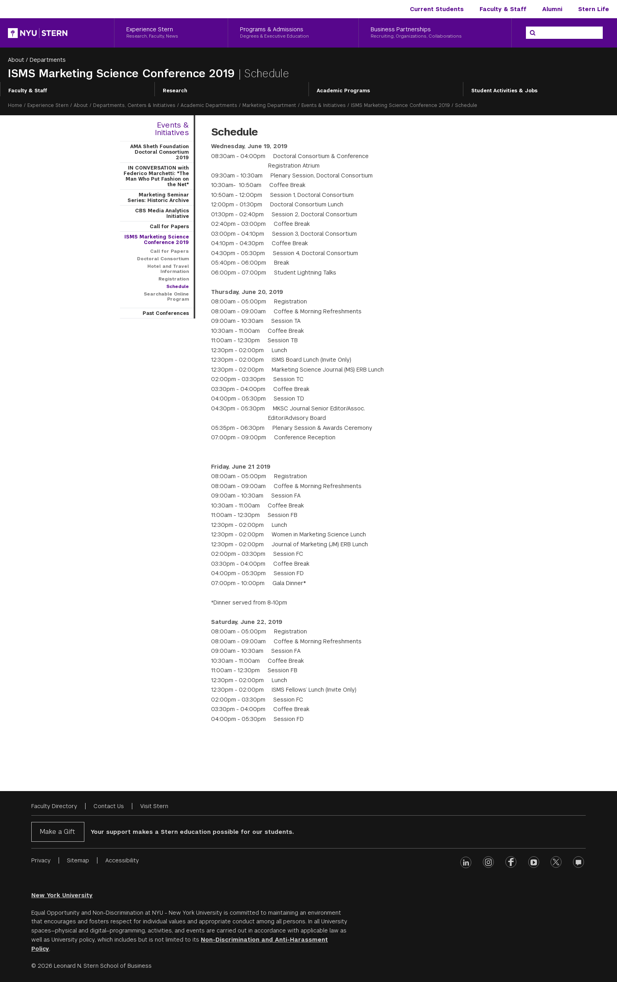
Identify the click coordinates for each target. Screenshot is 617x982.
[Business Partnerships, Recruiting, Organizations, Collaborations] (435, 33)
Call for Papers (169, 226)
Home (15, 105)
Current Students (437, 9)
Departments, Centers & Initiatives (134, 105)
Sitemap (78, 860)
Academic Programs (343, 91)
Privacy (41, 860)
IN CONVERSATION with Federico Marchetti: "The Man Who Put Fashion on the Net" (156, 176)
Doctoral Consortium (163, 258)
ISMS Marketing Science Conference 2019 (123, 73)
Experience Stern (48, 105)
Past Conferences (166, 313)
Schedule (177, 286)
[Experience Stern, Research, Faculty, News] (171, 33)
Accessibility (122, 860)
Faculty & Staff (503, 9)
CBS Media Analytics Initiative (162, 213)
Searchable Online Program (166, 296)
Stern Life (593, 9)
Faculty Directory (54, 806)
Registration (173, 279)
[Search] (532, 33)
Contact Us (108, 806)
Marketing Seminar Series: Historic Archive (158, 198)
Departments (48, 59)
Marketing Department (269, 105)
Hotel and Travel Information (168, 268)
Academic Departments (209, 105)
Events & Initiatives (323, 105)
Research (175, 91)
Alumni (552, 9)
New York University (62, 895)
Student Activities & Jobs (504, 91)
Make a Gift (57, 832)
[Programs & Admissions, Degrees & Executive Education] (293, 33)
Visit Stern (154, 806)
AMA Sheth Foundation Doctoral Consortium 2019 (159, 152)
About (16, 59)
